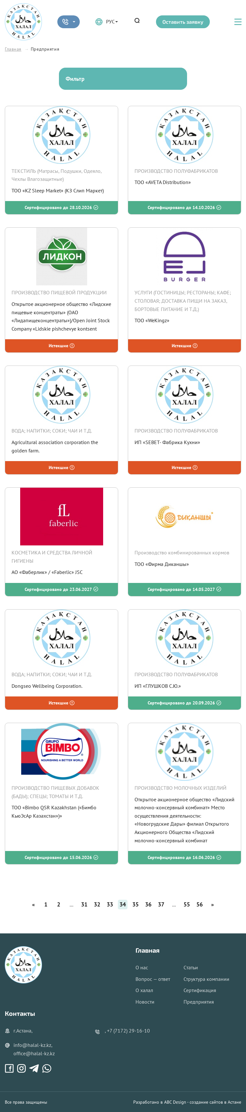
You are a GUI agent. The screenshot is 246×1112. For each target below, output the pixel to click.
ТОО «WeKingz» (152, 320)
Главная (13, 49)
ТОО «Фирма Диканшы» (162, 564)
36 (148, 904)
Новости (144, 1001)
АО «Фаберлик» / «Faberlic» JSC (47, 572)
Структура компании (206, 979)
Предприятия (199, 1001)
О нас (141, 967)
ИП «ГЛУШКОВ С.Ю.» (158, 686)
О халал (144, 990)
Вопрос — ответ (152, 979)
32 (97, 904)
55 (187, 904)
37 (161, 904)
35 (135, 904)
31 (84, 904)
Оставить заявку (182, 22)
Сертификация (200, 990)
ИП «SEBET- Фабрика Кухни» (167, 442)
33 (110, 904)
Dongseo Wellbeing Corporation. (47, 686)
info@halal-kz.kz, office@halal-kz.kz (30, 1049)
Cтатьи (191, 967)
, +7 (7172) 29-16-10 (127, 1030)
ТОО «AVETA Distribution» (163, 182)
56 (199, 904)
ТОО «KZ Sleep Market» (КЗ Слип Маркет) (58, 190)
